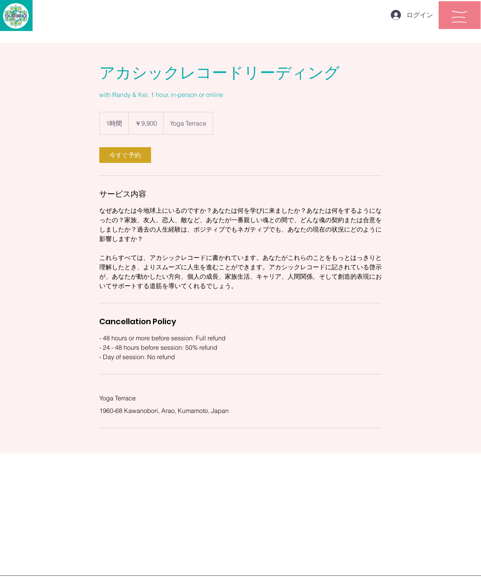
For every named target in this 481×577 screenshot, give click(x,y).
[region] (460, 15)
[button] (459, 17)
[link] (125, 155)
